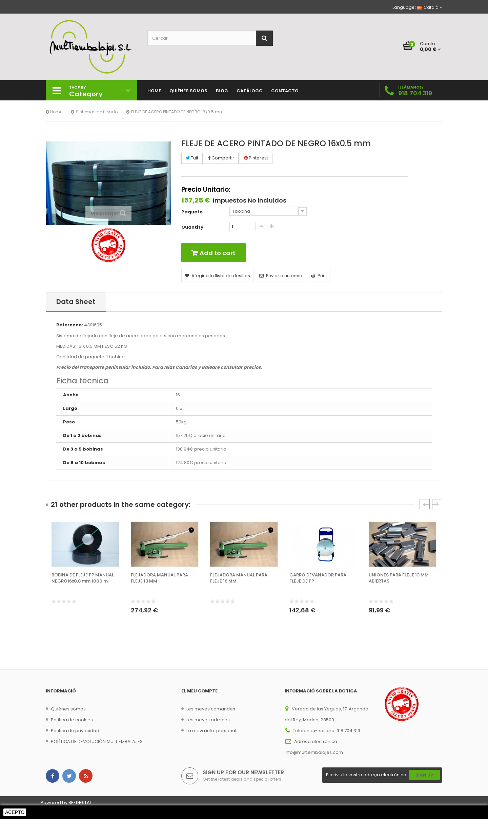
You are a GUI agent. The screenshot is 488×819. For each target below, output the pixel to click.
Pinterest (256, 158)
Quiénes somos (68, 709)
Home (54, 112)
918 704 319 (415, 93)
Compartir (221, 158)
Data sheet (76, 301)
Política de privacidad (75, 730)
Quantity (192, 227)
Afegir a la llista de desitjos (217, 275)
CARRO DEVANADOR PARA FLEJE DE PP (317, 578)
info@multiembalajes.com (314, 752)
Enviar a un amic (280, 275)
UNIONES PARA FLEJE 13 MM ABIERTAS (399, 578)
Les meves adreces (208, 720)
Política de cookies (72, 720)
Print (319, 275)
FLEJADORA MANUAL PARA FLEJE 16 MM (238, 578)
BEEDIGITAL (80, 802)
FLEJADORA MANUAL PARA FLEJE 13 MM (159, 578)
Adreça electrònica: (316, 741)
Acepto (14, 812)
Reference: (69, 325)
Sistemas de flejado (97, 112)
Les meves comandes (210, 709)
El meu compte (199, 691)
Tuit (192, 158)
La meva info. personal (211, 730)
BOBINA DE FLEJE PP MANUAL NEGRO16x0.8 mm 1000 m (83, 578)
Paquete (192, 212)
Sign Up (424, 775)
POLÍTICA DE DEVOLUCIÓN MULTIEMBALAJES (97, 741)
